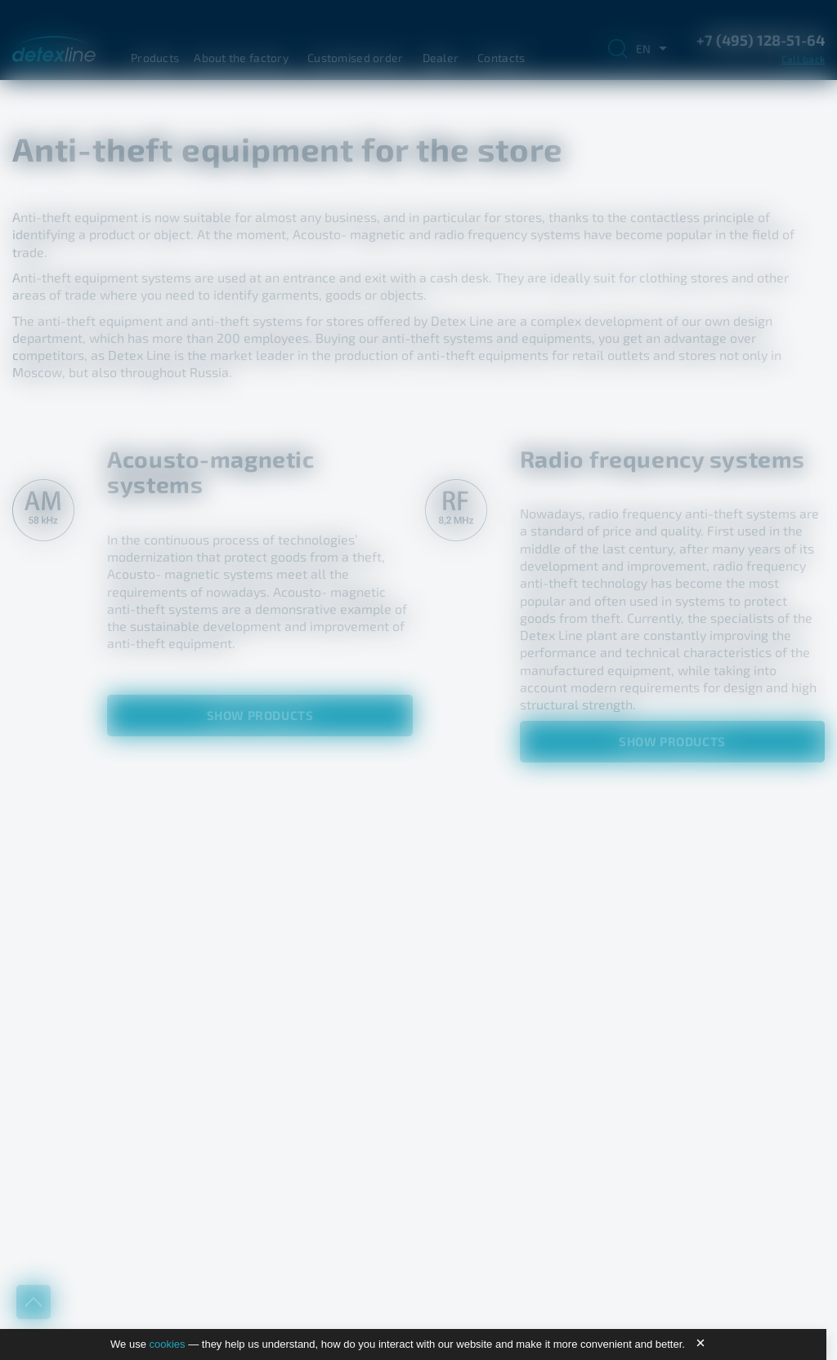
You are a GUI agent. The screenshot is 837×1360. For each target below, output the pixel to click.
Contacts (501, 57)
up (33, 1302)
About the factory (241, 57)
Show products (260, 715)
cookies (168, 1344)
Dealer (441, 57)
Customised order (355, 57)
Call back (803, 58)
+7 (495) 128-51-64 (760, 40)
